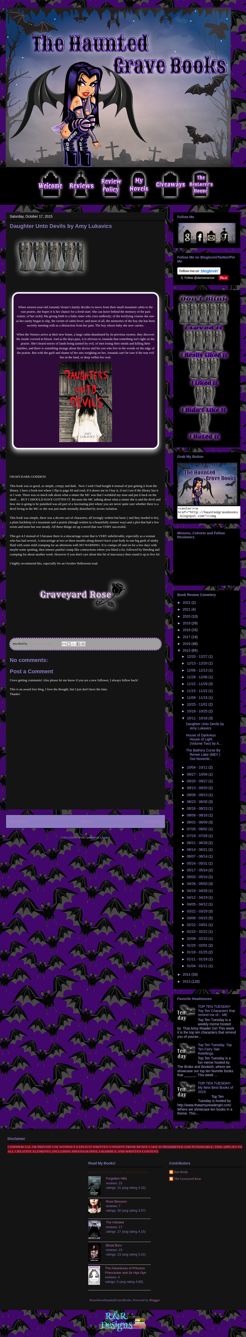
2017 (187, 639)
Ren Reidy (181, 1174)
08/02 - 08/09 (197, 824)
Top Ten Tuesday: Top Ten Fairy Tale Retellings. (215, 1051)
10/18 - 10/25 (197, 713)
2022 (187, 605)
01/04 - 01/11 (197, 968)
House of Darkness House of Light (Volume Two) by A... (204, 741)
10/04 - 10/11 (197, 770)
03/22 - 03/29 (197, 913)
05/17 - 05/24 (197, 872)
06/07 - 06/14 (197, 859)
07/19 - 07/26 (197, 838)
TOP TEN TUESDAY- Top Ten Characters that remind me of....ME (216, 1013)
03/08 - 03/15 (197, 920)
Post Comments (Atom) (94, 837)
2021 (187, 612)
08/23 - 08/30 (197, 804)
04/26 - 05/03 (197, 886)
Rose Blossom (116, 1204)
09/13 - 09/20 (197, 790)
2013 (187, 984)
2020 (187, 619)
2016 (187, 646)
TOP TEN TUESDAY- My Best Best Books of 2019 (215, 1089)
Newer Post (19, 821)
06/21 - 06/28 (197, 845)
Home (86, 821)
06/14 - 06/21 (197, 852)
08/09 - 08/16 (197, 817)
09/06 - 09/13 (197, 797)
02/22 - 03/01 (197, 927)
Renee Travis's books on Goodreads (118, 1174)
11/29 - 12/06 (197, 679)
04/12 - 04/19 (197, 900)
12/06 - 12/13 (197, 673)
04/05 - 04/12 (197, 906)
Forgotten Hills (116, 1181)
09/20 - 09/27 (197, 783)
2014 (187, 977)
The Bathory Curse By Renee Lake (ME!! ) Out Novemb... (203, 756)
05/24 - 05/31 (197, 866)
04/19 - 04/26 (197, 893)
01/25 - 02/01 (197, 948)
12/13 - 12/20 (197, 665)
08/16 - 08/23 (197, 811)
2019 (187, 625)
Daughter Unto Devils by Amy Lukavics (205, 728)
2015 (187, 653)
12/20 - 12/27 (197, 659)
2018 (187, 632)
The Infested (115, 1224)
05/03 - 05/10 (197, 879)
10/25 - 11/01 (197, 707)
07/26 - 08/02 (197, 831)
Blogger (154, 1302)
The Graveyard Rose (187, 1181)
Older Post (153, 821)
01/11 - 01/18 (197, 961)
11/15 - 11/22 (197, 693)
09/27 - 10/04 (197, 777)
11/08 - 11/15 (197, 700)
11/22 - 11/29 (197, 686)
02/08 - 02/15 (197, 941)
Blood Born (114, 1247)
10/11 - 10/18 (197, 720)
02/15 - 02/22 (197, 934)
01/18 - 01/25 (197, 954)
